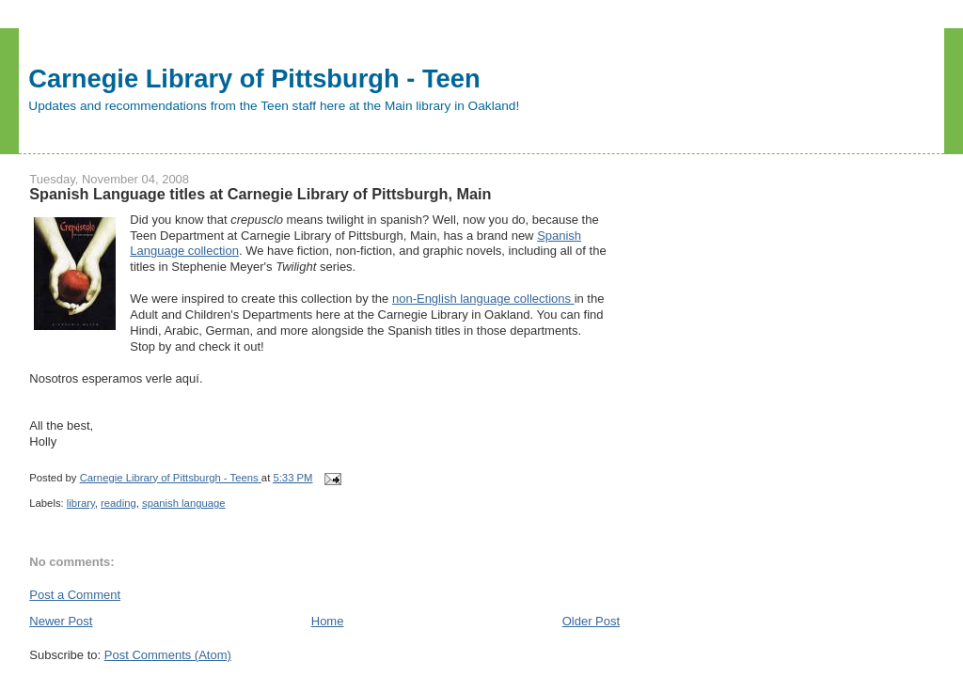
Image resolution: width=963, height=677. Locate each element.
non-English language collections (483, 298)
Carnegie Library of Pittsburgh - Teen (254, 78)
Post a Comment (74, 595)
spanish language (184, 503)
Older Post (591, 621)
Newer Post (60, 621)
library (81, 503)
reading (118, 503)
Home (327, 621)
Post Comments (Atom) (167, 655)
